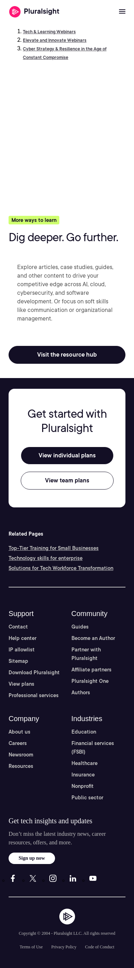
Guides (80, 627)
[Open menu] (122, 12)
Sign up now (32, 858)
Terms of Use (31, 946)
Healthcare (84, 763)
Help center (22, 638)
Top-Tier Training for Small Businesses (54, 548)
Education (83, 732)
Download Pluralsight (34, 672)
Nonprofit (82, 786)
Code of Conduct (99, 946)
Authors (80, 692)
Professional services (34, 695)
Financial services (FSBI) (92, 747)
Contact (18, 627)
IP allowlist (22, 649)
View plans (21, 684)
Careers (18, 743)
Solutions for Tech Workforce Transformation (61, 568)
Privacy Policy (63, 946)
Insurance (83, 775)
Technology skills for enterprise (46, 558)
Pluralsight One (90, 681)
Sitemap (18, 661)
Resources (21, 766)
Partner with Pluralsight (86, 654)
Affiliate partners (91, 669)
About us (19, 732)
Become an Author (93, 638)
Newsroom (21, 755)
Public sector (87, 797)
